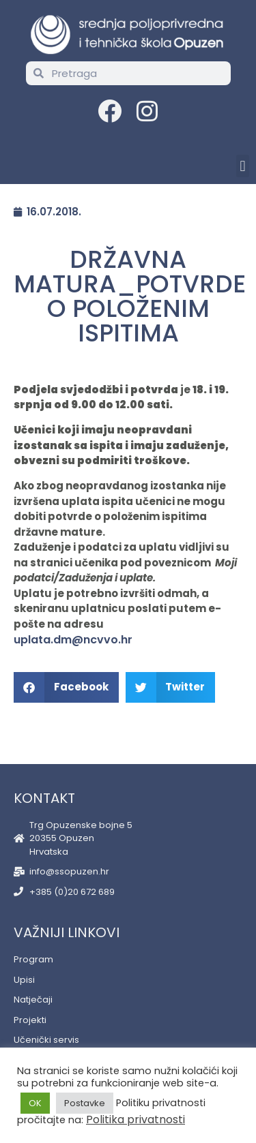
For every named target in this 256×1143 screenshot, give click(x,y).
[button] (242, 166)
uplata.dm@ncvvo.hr (73, 639)
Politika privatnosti (135, 1119)
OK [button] (35, 1103)
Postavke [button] (84, 1103)
